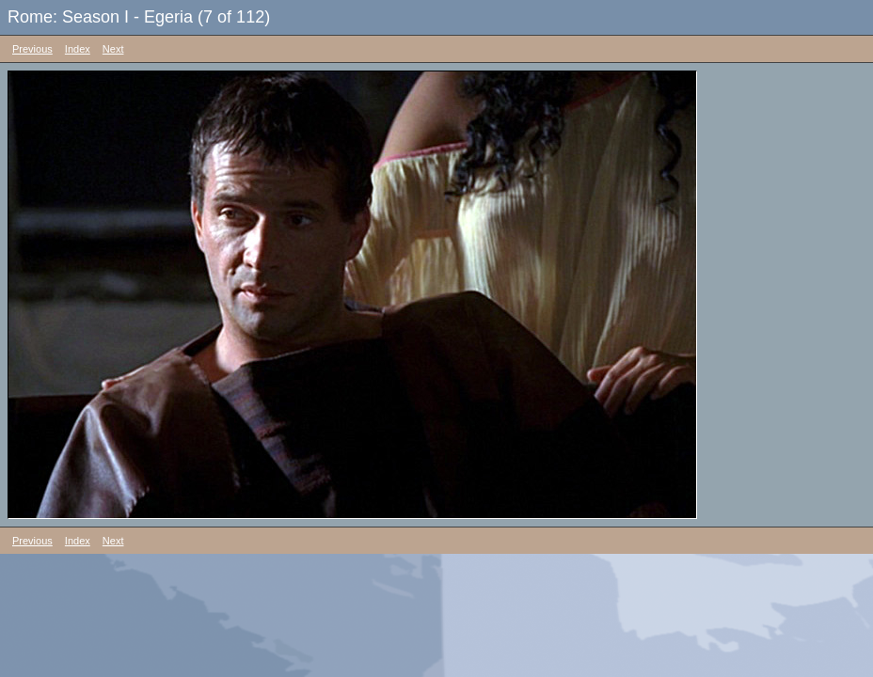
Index (77, 49)
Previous (32, 49)
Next (113, 49)
